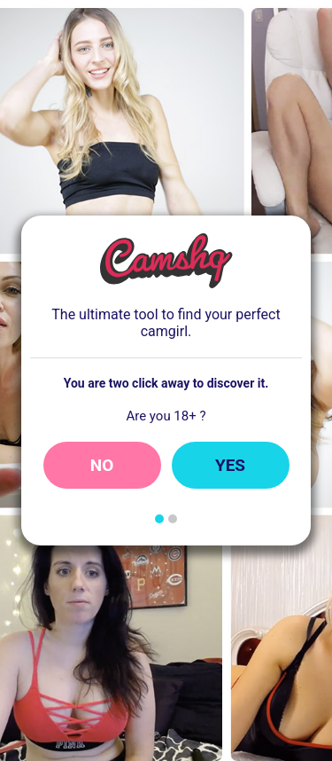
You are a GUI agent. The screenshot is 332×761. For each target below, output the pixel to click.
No (102, 465)
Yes (230, 465)
